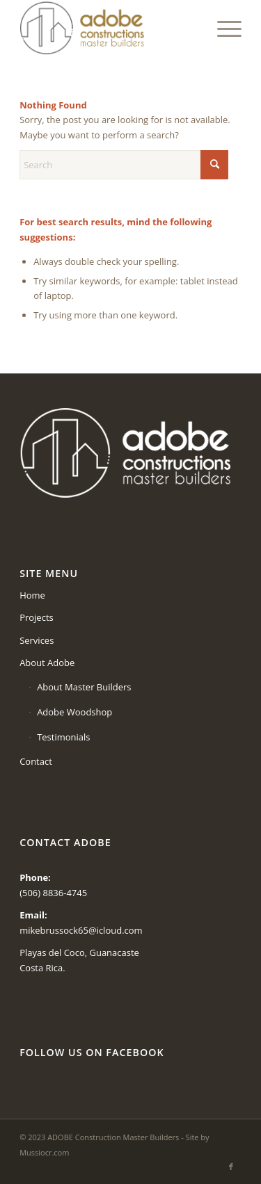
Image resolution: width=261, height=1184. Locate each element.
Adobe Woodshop (74, 712)
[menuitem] (222, 28)
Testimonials (63, 737)
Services (36, 640)
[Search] (123, 164)
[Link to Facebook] (231, 1166)
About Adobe (46, 662)
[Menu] (222, 28)
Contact (35, 761)
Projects (36, 617)
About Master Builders (84, 687)
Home (32, 595)
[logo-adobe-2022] (108, 28)
